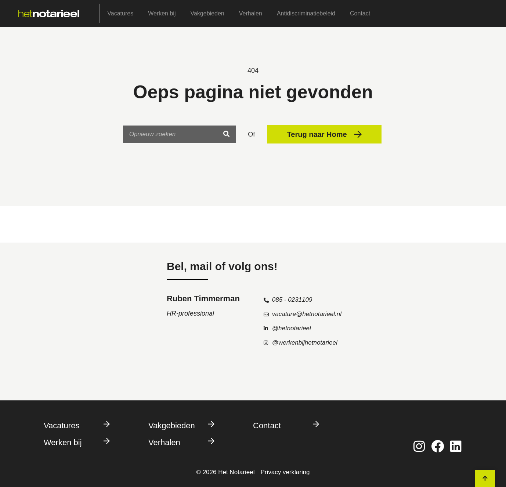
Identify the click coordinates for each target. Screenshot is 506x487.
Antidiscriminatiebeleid (306, 13)
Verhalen (250, 13)
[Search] (226, 134)
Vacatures (120, 13)
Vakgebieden (207, 13)
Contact (360, 13)
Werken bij (162, 13)
